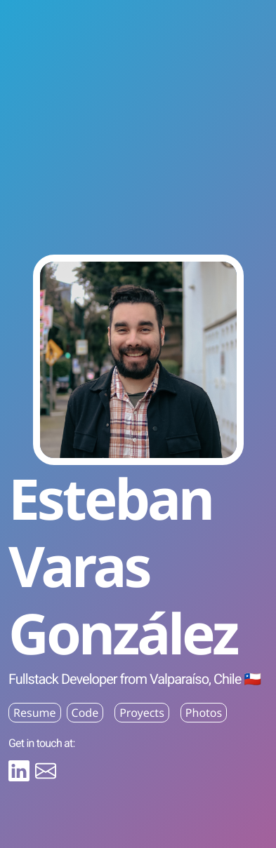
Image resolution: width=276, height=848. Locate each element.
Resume (34, 712)
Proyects (141, 712)
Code (85, 712)
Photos (203, 712)
